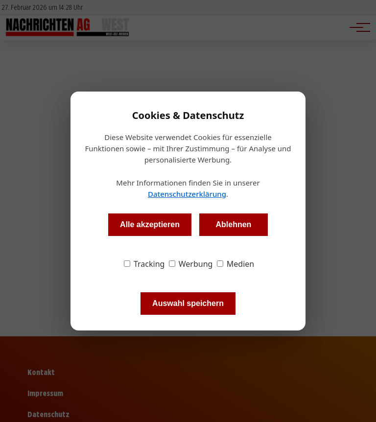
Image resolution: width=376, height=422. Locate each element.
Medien (236, 263)
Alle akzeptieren (150, 224)
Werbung (191, 263)
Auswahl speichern (188, 303)
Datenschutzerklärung (187, 194)
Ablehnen (233, 224)
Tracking (144, 263)
